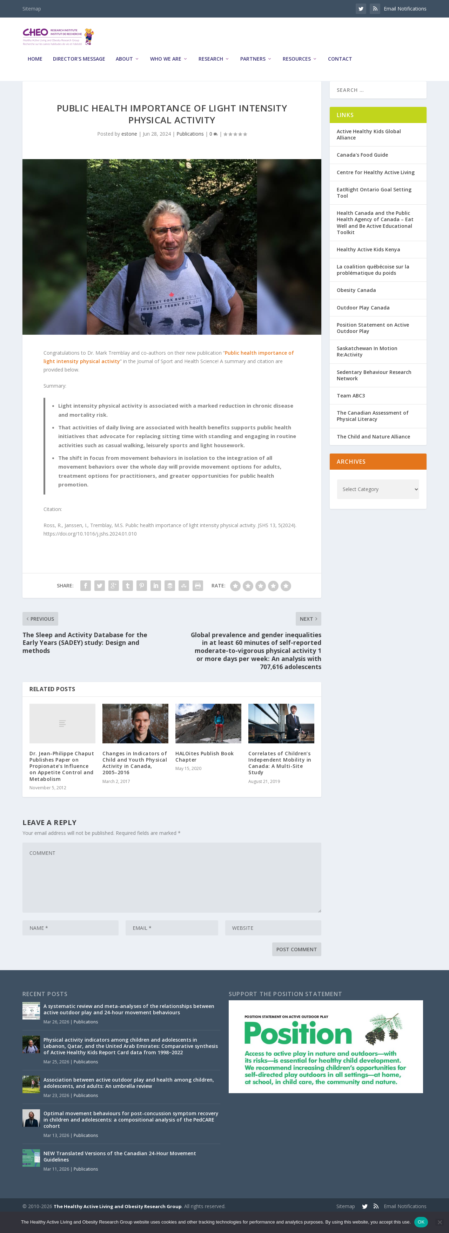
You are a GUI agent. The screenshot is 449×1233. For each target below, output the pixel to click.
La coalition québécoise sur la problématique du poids (373, 288)
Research (211, 64)
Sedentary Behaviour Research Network (374, 393)
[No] (439, 1222)
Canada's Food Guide (362, 173)
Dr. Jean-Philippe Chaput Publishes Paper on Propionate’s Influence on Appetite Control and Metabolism (61, 785)
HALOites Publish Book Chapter (204, 775)
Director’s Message (79, 64)
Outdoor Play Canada (363, 326)
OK (421, 1222)
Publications (190, 152)
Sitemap (31, 8)
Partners (253, 64)
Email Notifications (405, 8)
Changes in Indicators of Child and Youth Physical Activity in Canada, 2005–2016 (134, 782)
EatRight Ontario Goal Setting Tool (374, 211)
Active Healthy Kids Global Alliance (369, 153)
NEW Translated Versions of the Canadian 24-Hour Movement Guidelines (119, 1175)
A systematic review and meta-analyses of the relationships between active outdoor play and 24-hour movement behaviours (128, 1027)
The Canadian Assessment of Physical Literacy (373, 434)
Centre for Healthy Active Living (376, 191)
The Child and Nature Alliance (373, 454)
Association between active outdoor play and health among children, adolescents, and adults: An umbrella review (128, 1101)
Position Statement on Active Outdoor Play (373, 346)
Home (35, 64)
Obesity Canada (356, 308)
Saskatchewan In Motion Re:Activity (367, 369)
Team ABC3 (351, 414)
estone (129, 152)
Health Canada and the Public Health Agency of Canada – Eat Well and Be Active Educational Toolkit (375, 241)
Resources (297, 64)
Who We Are (165, 64)
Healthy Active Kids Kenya (368, 268)
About (124, 64)
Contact (340, 64)
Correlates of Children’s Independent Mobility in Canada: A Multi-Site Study (279, 782)
